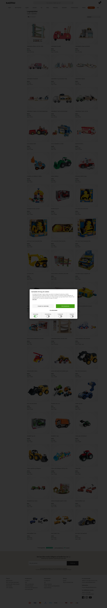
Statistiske (72, 315)
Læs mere (34, 299)
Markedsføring (48, 315)
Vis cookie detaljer (53, 310)
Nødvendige (35, 315)
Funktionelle (60, 315)
